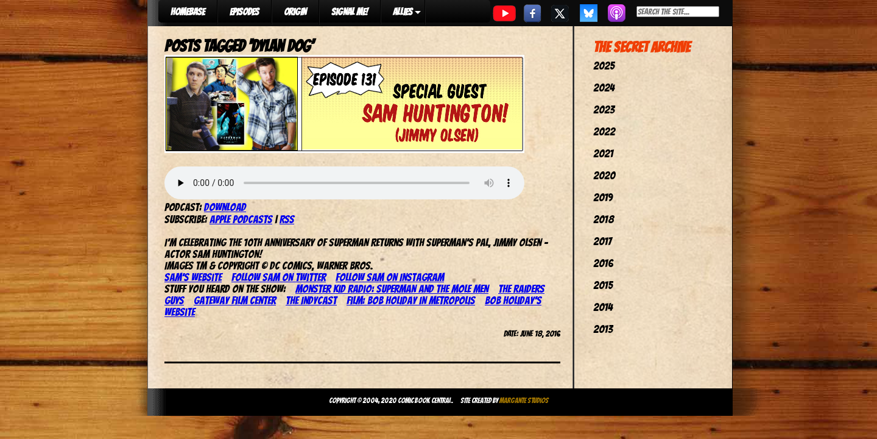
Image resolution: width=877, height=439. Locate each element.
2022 (604, 131)
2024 (604, 87)
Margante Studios (524, 400)
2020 (604, 175)
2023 (604, 109)
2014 (603, 307)
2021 (603, 153)
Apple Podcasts (241, 219)
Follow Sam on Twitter (278, 277)
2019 (603, 197)
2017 (602, 241)
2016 (603, 263)
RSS (287, 219)
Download (225, 207)
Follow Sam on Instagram (390, 277)
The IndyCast (311, 300)
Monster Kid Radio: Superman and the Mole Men (391, 288)
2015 (603, 285)
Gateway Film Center (235, 300)
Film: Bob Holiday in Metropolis (411, 300)
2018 (603, 219)
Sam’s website (193, 277)
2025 (604, 65)
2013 (603, 329)
